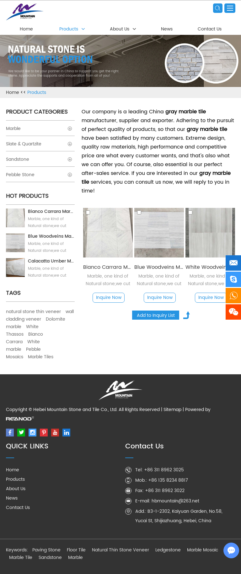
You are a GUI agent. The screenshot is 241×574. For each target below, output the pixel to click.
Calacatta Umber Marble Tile (51, 261)
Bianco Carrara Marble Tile (108, 267)
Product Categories (37, 111)
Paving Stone (46, 550)
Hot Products (27, 196)
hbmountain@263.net (175, 501)
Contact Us (210, 29)
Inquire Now (108, 297)
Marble (39, 128)
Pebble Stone (39, 174)
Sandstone (39, 159)
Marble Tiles (40, 356)
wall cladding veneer (40, 315)
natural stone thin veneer (33, 311)
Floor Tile (76, 550)
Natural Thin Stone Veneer (120, 550)
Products (68, 29)
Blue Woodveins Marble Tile (159, 267)
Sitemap (172, 409)
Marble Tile (20, 557)
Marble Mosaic (202, 550)
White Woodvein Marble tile (210, 267)
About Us (119, 29)
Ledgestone (168, 550)
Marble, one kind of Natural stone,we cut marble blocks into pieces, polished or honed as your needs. (159, 280)
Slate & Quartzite (39, 144)
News (167, 29)
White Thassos (22, 330)
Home (26, 29)
